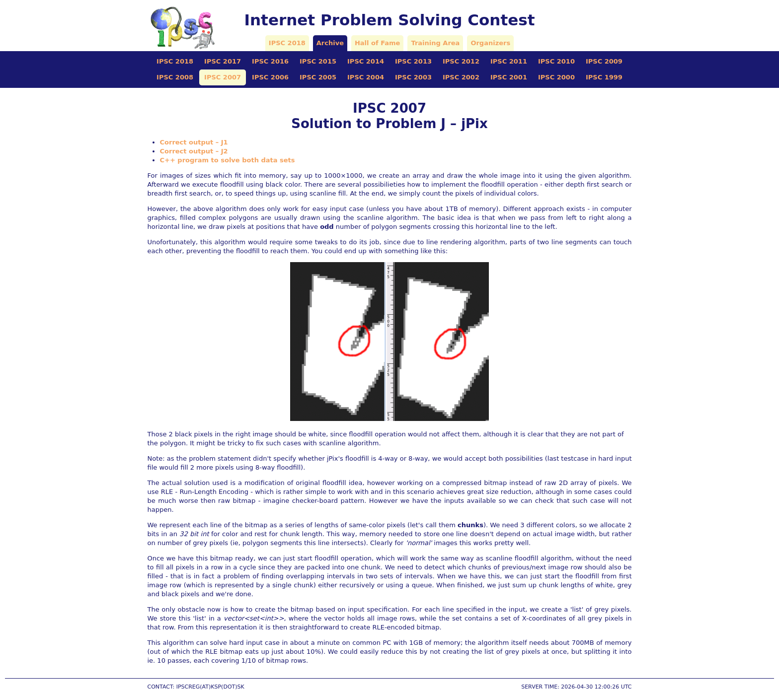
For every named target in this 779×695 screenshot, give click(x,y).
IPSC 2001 (508, 77)
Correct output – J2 (194, 151)
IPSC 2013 (413, 61)
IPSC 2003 (413, 77)
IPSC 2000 (556, 77)
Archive (330, 43)
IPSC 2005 (318, 77)
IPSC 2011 (508, 61)
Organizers (490, 43)
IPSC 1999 (604, 77)
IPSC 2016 (270, 61)
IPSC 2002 (461, 77)
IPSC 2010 (556, 61)
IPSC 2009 (604, 61)
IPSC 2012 (461, 61)
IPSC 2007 (222, 77)
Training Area (435, 43)
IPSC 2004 (365, 77)
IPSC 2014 (365, 61)
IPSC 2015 (318, 61)
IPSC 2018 (287, 43)
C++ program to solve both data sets (227, 160)
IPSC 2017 (222, 61)
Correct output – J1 (194, 142)
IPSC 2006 (270, 77)
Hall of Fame (377, 43)
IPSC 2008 (174, 77)
